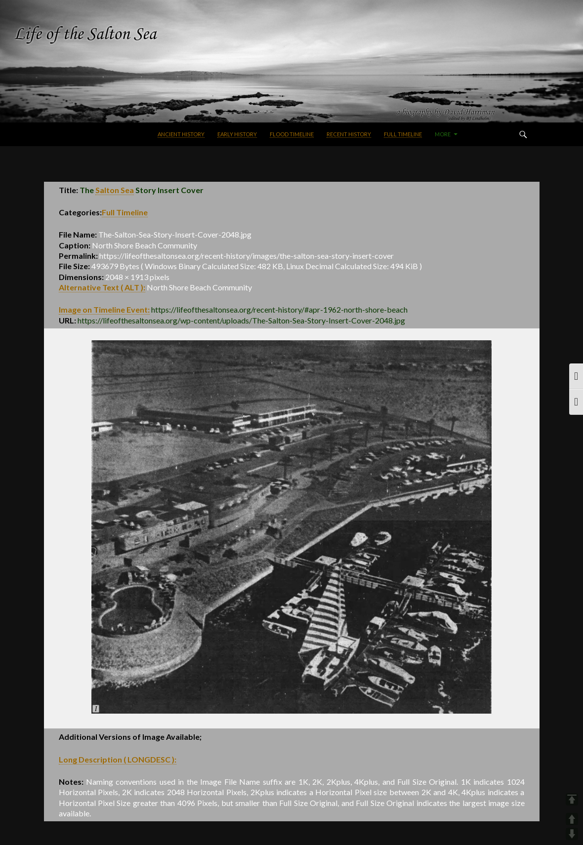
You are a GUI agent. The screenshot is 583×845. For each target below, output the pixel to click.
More (443, 134)
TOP (572, 799)
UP (572, 819)
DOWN (572, 834)
